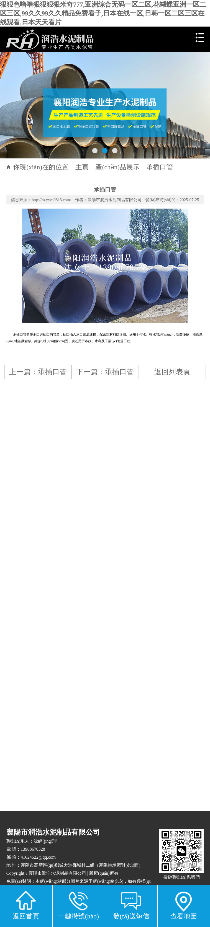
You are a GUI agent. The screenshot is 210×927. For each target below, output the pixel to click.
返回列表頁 (172, 372)
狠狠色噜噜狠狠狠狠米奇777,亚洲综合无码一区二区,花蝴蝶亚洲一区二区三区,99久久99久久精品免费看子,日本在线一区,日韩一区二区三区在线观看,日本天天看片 (103, 13)
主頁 (82, 167)
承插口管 (159, 167)
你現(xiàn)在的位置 (41, 167)
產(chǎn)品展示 (117, 167)
